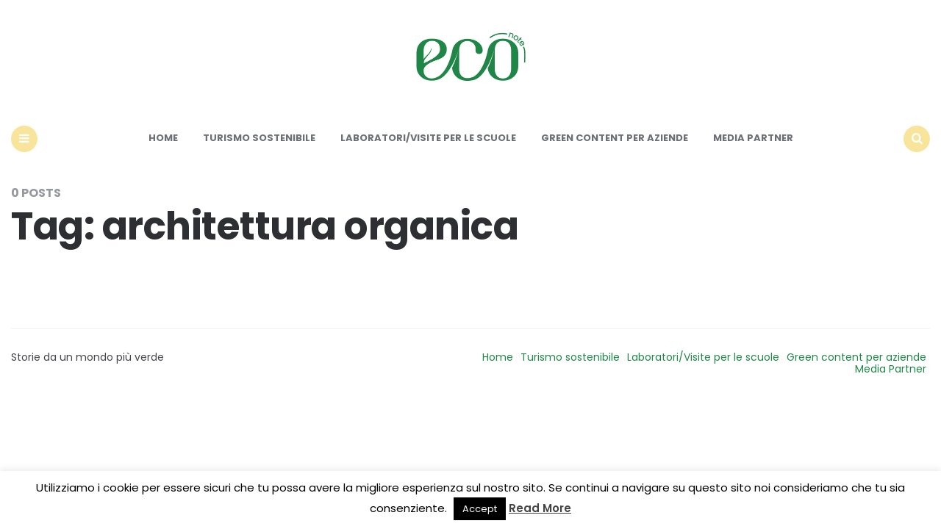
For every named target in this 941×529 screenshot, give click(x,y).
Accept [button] (479, 509)
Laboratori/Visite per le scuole (428, 138)
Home (163, 138)
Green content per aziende (614, 138)
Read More (540, 508)
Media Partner (753, 138)
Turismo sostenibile (259, 138)
